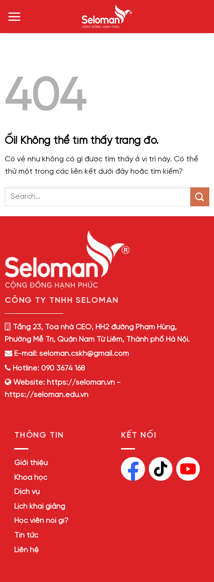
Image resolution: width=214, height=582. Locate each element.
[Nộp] (199, 196)
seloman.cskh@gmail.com (84, 354)
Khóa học (30, 478)
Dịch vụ (27, 492)
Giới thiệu (31, 463)
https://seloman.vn (81, 383)
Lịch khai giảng (39, 507)
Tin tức (26, 535)
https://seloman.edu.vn (46, 395)
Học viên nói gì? (41, 521)
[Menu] (14, 16)
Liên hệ (26, 550)
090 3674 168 (62, 368)
